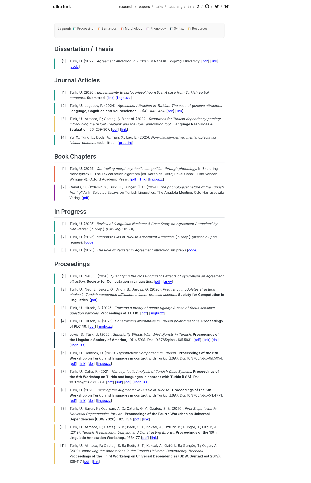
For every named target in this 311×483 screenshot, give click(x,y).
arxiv (168, 281)
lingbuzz (124, 98)
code (75, 66)
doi (215, 340)
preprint (125, 142)
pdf (205, 61)
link (214, 61)
